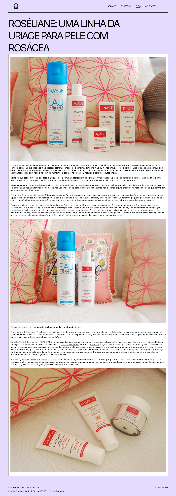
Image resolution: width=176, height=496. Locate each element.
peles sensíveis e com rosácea (131, 178)
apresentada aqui (52, 332)
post (15, 165)
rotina (15, 173)
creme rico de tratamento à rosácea (40, 359)
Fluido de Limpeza (72, 205)
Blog (138, 6)
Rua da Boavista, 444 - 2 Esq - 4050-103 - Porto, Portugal (36, 491)
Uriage (100, 178)
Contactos (150, 6)
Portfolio (126, 6)
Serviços (111, 6)
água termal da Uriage (32, 195)
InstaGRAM (161, 487)
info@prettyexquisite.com (23, 487)
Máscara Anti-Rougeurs (24, 332)
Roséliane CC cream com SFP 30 (31, 342)
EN (159, 6)
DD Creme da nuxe (70, 344)
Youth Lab (95, 344)
